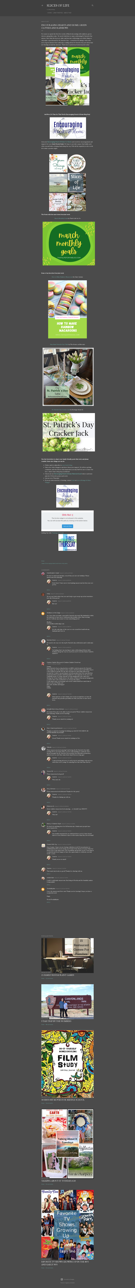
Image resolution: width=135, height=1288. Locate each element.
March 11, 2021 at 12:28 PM (62, 806)
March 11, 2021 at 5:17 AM (66, 573)
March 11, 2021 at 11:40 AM (63, 788)
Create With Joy (52, 844)
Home (49, 13)
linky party (65, 563)
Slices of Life (58, 5)
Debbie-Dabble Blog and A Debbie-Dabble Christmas (63, 662)
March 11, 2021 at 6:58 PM (64, 626)
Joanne (54, 580)
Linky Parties (57, 13)
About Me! (67, 13)
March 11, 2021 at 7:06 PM (64, 831)
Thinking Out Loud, (58, 533)
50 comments (49, 1184)
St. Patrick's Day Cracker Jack (61, 410)
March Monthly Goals (61, 218)
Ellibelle (49, 747)
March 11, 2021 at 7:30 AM (63, 640)
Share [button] (42, 561)
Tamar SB (50, 771)
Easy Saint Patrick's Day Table (59, 344)
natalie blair (50, 877)
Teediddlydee (51, 888)
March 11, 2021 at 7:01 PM (64, 716)
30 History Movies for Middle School (63, 1099)
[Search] (92, 5)
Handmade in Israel (53, 573)
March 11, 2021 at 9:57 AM (69, 728)
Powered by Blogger (67, 1279)
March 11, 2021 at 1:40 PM (68, 823)
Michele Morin (51, 640)
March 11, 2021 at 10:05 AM (59, 747)
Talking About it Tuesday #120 (58, 1180)
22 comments (49, 978)
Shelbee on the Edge (53, 613)
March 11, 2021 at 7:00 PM (64, 694)
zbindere (72, 1282)
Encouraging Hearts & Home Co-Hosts (59, 142)
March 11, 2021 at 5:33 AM (57, 593)
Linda (73, 480)
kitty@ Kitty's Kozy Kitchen (55, 709)
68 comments (49, 1024)
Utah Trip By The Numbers (56, 1021)
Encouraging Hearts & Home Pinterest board (68, 474)
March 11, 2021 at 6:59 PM (64, 647)
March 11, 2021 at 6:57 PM (64, 580)
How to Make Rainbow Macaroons (62, 277)
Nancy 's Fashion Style (54, 823)
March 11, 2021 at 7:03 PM (64, 794)
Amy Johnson (51, 789)
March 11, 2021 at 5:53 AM (67, 613)
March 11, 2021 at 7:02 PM (64, 758)
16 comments (49, 1103)
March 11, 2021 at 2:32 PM (64, 844)
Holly (48, 594)
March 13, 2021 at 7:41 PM (61, 877)
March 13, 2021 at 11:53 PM (62, 888)
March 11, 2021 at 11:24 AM (60, 771)
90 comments (49, 1268)
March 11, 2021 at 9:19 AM (71, 709)
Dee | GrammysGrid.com (55, 728)
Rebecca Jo (50, 806)
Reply (48, 590)
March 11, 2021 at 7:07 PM (64, 812)
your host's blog (67, 465)
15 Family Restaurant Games (57, 975)
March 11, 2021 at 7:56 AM (54, 664)
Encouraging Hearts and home (53, 563)
